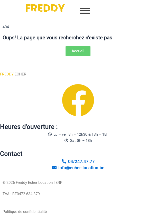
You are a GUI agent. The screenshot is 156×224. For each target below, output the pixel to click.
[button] (85, 11)
